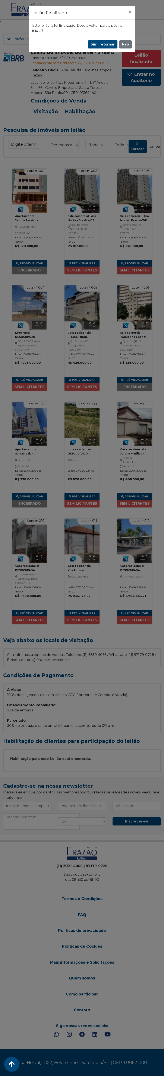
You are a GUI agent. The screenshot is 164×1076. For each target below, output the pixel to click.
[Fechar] (130, 12)
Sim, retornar (103, 44)
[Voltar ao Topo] (11, 1064)
